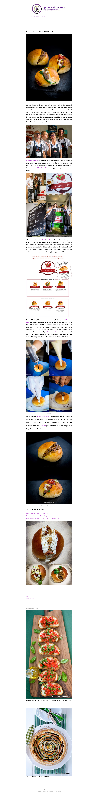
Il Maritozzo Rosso (32, 160)
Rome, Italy (32, 598)
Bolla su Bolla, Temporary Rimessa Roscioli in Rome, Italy (43, 518)
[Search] (71, 4)
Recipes (38, 16)
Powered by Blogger (49, 789)
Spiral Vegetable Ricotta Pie (38, 776)
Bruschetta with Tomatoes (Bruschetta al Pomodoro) (48, 700)
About (33, 16)
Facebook (43, 426)
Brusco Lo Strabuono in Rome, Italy (36, 516)
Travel (43, 16)
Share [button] (27, 596)
